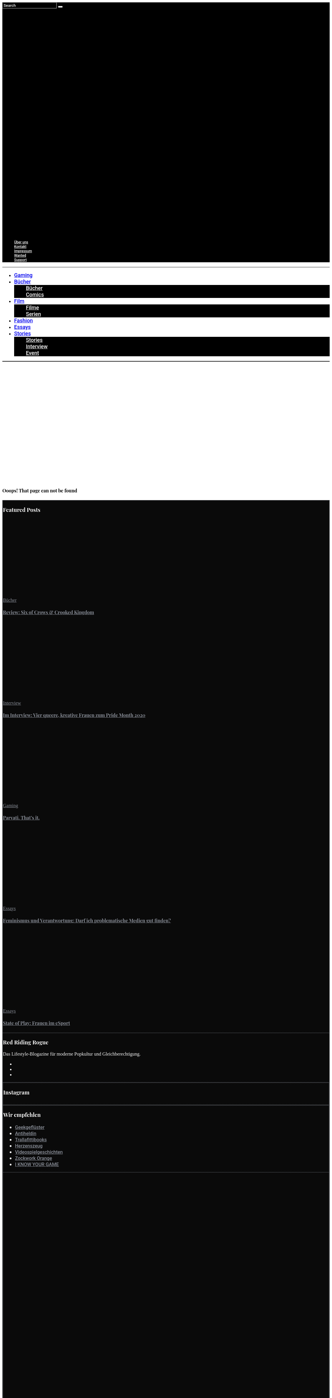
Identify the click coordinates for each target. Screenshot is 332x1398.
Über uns (21, 242)
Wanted (20, 255)
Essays (9, 908)
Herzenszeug (29, 1146)
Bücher (9, 600)
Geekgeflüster (29, 1127)
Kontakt (20, 247)
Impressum (23, 251)
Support (20, 260)
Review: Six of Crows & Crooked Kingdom (48, 612)
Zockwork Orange (33, 1158)
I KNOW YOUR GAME (37, 1164)
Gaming (10, 805)
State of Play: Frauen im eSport (36, 1023)
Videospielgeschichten (39, 1152)
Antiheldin (25, 1133)
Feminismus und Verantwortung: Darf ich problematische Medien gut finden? (87, 920)
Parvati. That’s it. (21, 818)
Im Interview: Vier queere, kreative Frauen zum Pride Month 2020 (74, 715)
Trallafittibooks (31, 1140)
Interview (12, 702)
